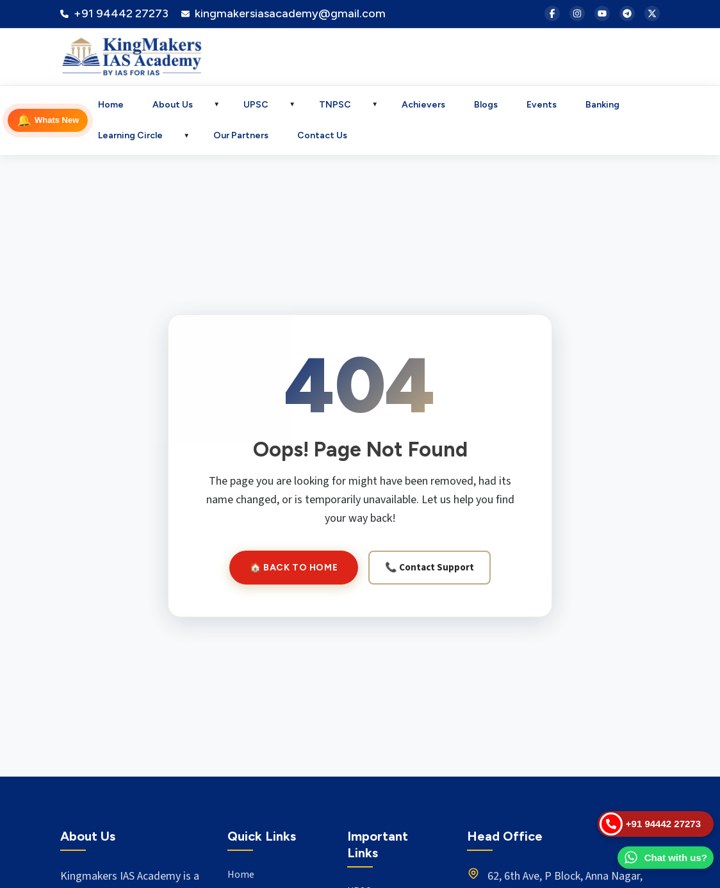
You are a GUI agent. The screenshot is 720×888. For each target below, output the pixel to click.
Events (542, 104)
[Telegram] (627, 13)
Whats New (47, 120)
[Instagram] (577, 13)
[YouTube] (602, 13)
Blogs (486, 104)
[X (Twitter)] (652, 13)
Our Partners (240, 135)
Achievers (423, 104)
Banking (602, 104)
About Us (172, 104)
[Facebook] (552, 13)
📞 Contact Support (429, 567)
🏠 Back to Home (294, 567)
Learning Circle (130, 135)
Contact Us (322, 135)
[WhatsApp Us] (666, 857)
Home (111, 104)
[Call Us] (656, 824)
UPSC (255, 104)
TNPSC (335, 104)
